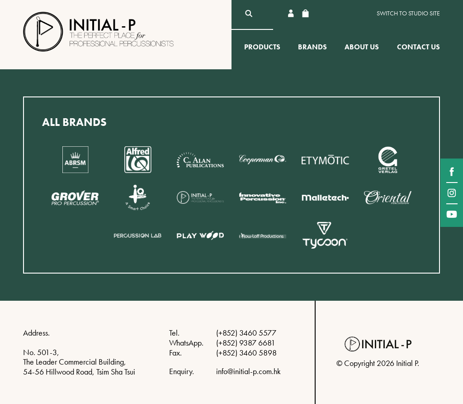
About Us (362, 47)
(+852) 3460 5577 (246, 332)
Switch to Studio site (408, 13)
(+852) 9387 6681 (245, 342)
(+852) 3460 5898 (246, 352)
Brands (312, 47)
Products (262, 47)
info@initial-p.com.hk (248, 371)
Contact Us (418, 47)
